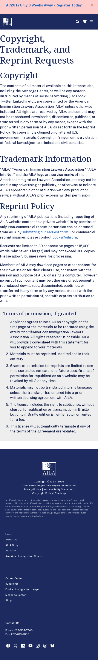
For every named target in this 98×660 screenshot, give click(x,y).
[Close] (92, 5)
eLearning (11, 583)
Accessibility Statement (59, 489)
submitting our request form (45, 232)
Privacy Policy (32, 489)
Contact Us (12, 622)
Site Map (60, 493)
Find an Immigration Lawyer (22, 589)
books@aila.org (64, 237)
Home (9, 534)
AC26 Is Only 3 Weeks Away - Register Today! (44, 5)
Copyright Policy (42, 493)
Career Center (14, 578)
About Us (11, 539)
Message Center (15, 594)
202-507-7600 (23, 630)
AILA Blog (11, 545)
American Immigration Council (24, 556)
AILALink (11, 550)
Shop (8, 600)
